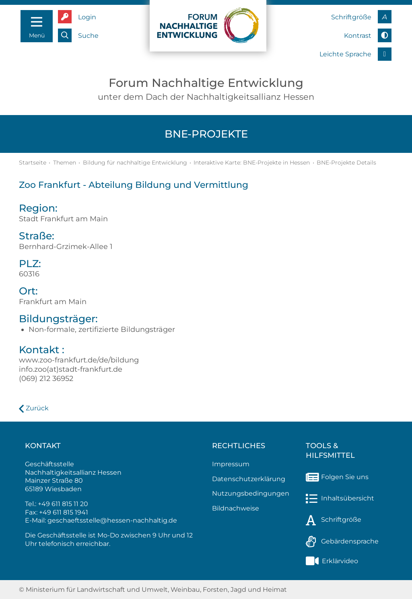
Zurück (37, 408)
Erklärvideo (332, 561)
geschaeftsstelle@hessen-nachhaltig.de (112, 520)
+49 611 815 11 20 (63, 504)
